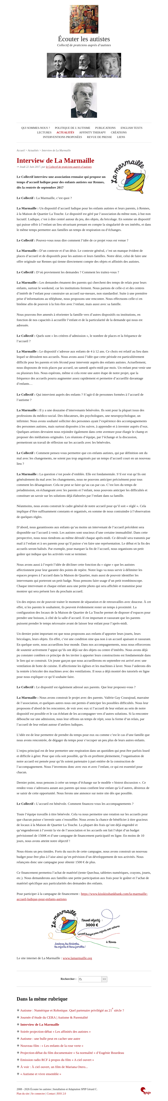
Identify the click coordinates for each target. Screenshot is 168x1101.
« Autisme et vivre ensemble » (40, 1074)
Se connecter (38, 1093)
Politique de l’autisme (72, 127)
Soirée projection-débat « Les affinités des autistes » (55, 1031)
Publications (105, 127)
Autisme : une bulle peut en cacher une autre (50, 1039)
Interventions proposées (62, 137)
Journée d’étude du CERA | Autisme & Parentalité (54, 1017)
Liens (121, 137)
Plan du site (23, 1093)
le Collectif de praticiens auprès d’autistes (69, 166)
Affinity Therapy (92, 132)
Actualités (65, 132)
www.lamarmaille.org (77, 958)
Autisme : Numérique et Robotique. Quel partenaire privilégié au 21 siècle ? (72, 1010)
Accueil (21, 150)
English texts (131, 127)
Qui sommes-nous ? (35, 127)
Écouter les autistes (84, 24)
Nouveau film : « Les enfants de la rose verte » (51, 1046)
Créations (119, 132)
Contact (51, 1093)
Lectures (44, 132)
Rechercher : (68, 978)
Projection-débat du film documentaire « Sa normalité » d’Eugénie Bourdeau (72, 1053)
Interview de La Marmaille (39, 1024)
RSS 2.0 (61, 1093)
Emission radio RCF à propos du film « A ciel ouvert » (57, 1060)
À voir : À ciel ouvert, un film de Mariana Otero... (54, 1067)
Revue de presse (99, 137)
